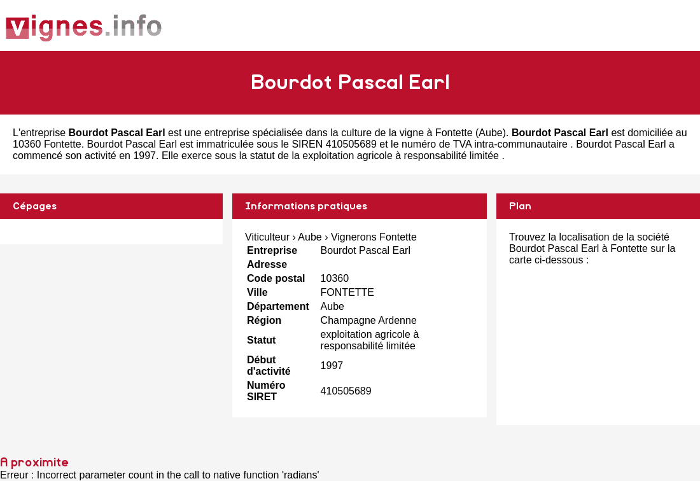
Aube (490, 132)
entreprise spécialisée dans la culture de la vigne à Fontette (338, 132)
